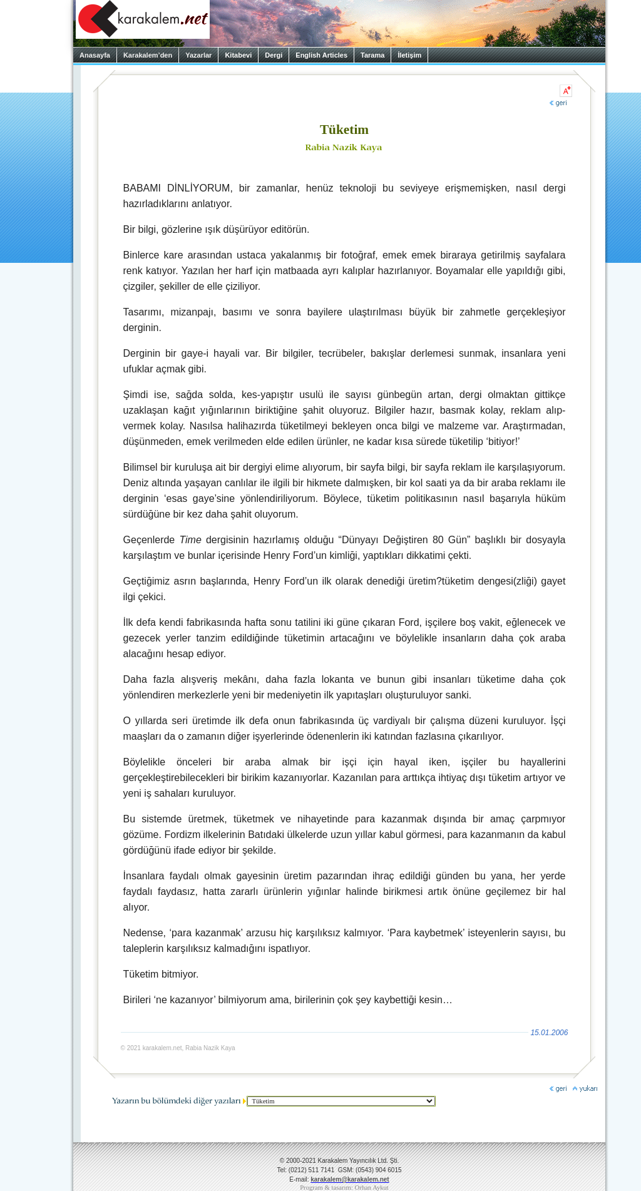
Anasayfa (94, 55)
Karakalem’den (147, 55)
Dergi (273, 55)
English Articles (321, 55)
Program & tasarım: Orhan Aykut (344, 1187)
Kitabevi (238, 55)
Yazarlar (198, 55)
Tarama (372, 55)
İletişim (409, 55)
